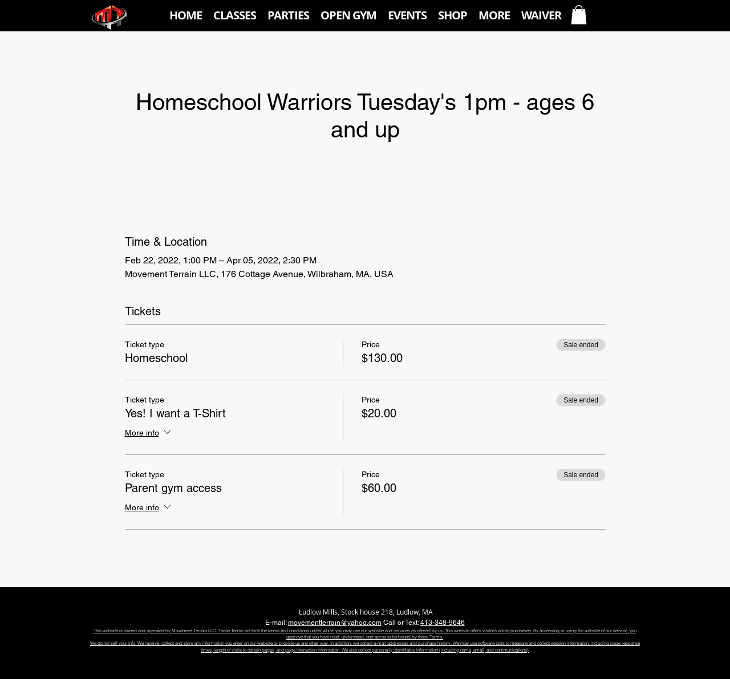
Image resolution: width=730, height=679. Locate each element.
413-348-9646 (442, 623)
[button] (235, 15)
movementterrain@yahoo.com (335, 623)
